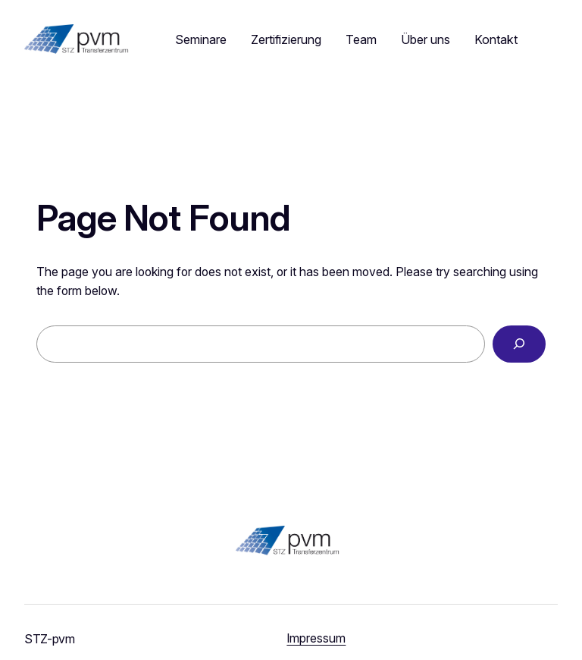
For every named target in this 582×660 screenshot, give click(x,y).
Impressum (316, 638)
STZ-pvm (49, 638)
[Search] (519, 344)
